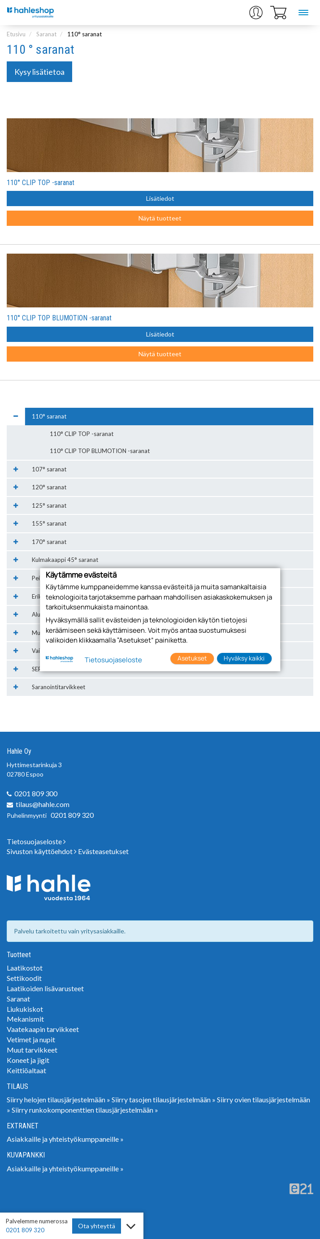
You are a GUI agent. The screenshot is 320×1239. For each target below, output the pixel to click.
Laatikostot (25, 967)
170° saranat (49, 541)
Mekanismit (25, 1019)
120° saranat (49, 487)
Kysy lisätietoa (39, 72)
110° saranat (84, 34)
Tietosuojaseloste (36, 841)
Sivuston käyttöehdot (42, 851)
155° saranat (49, 523)
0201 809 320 (72, 815)
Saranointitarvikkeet (58, 687)
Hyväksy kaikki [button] (244, 658)
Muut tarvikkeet (32, 1049)
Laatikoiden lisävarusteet (45, 988)
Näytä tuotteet (160, 218)
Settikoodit (24, 978)
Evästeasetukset (103, 851)
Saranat (46, 34)
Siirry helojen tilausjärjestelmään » (58, 1099)
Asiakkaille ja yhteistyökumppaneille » (65, 1139)
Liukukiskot (25, 1009)
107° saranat (49, 469)
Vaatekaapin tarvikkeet (43, 1029)
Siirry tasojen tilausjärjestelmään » (164, 1099)
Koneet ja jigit (28, 1060)
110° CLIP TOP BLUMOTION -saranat (59, 318)
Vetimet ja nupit (31, 1039)
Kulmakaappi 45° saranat (65, 559)
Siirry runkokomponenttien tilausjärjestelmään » (85, 1109)
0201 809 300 (35, 793)
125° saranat (49, 505)
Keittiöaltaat (26, 1070)
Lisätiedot (160, 198)
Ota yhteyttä (96, 1226)
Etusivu (16, 34)
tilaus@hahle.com (42, 804)
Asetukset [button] (192, 658)
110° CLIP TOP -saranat (40, 183)
